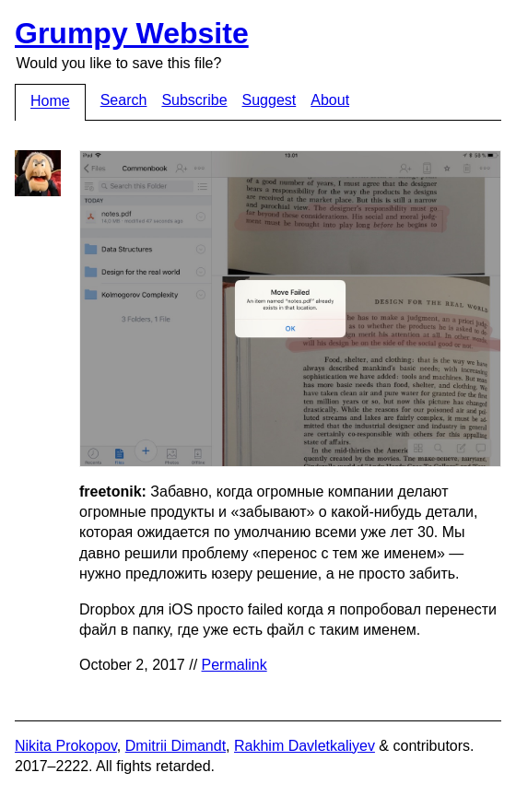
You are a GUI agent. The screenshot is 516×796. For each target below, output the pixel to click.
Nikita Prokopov (66, 746)
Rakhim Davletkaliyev (304, 746)
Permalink (234, 665)
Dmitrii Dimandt (175, 746)
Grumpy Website (132, 33)
